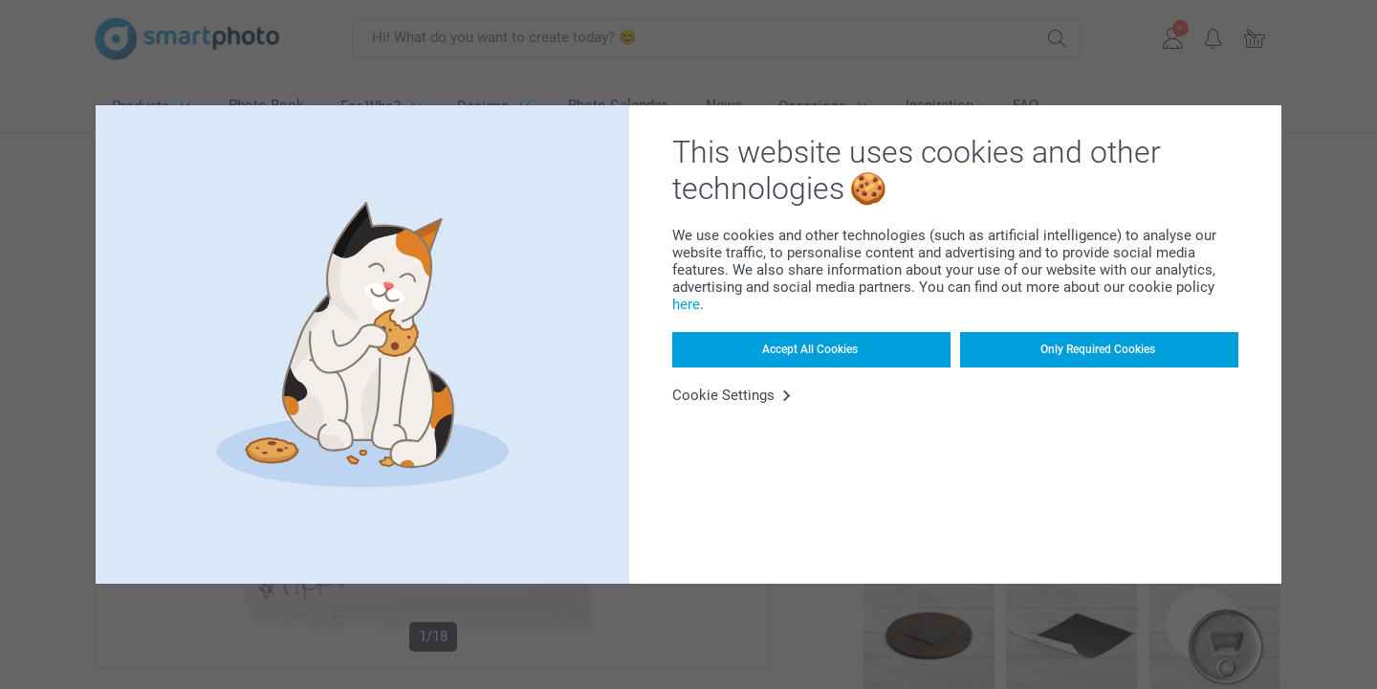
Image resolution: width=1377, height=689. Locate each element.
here (686, 304)
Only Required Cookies (1097, 349)
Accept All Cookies (810, 349)
